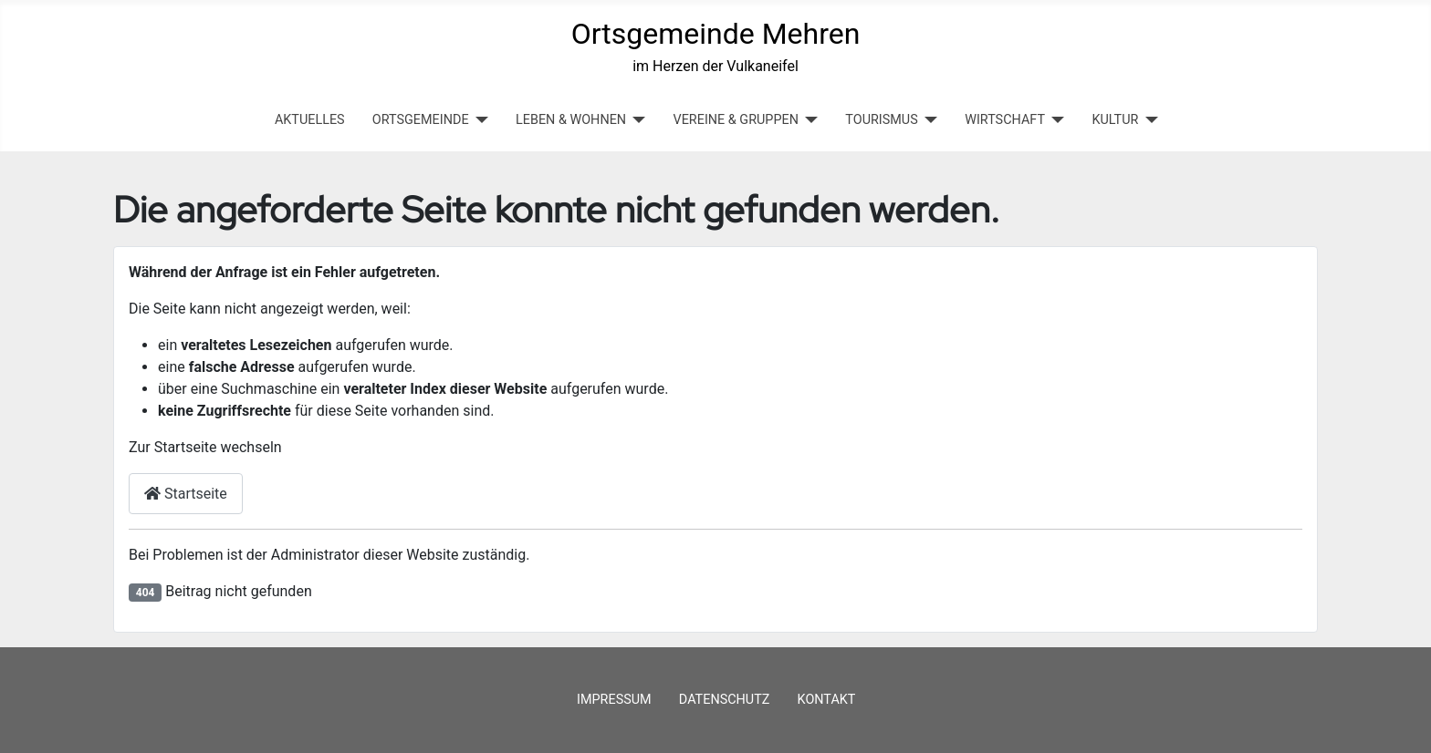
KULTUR (1115, 120)
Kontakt (827, 699)
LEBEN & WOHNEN (571, 120)
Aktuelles (310, 120)
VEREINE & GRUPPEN (736, 120)
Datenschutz (724, 699)
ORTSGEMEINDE (420, 120)
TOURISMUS (881, 120)
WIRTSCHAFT (1005, 120)
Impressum (614, 699)
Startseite (185, 493)
